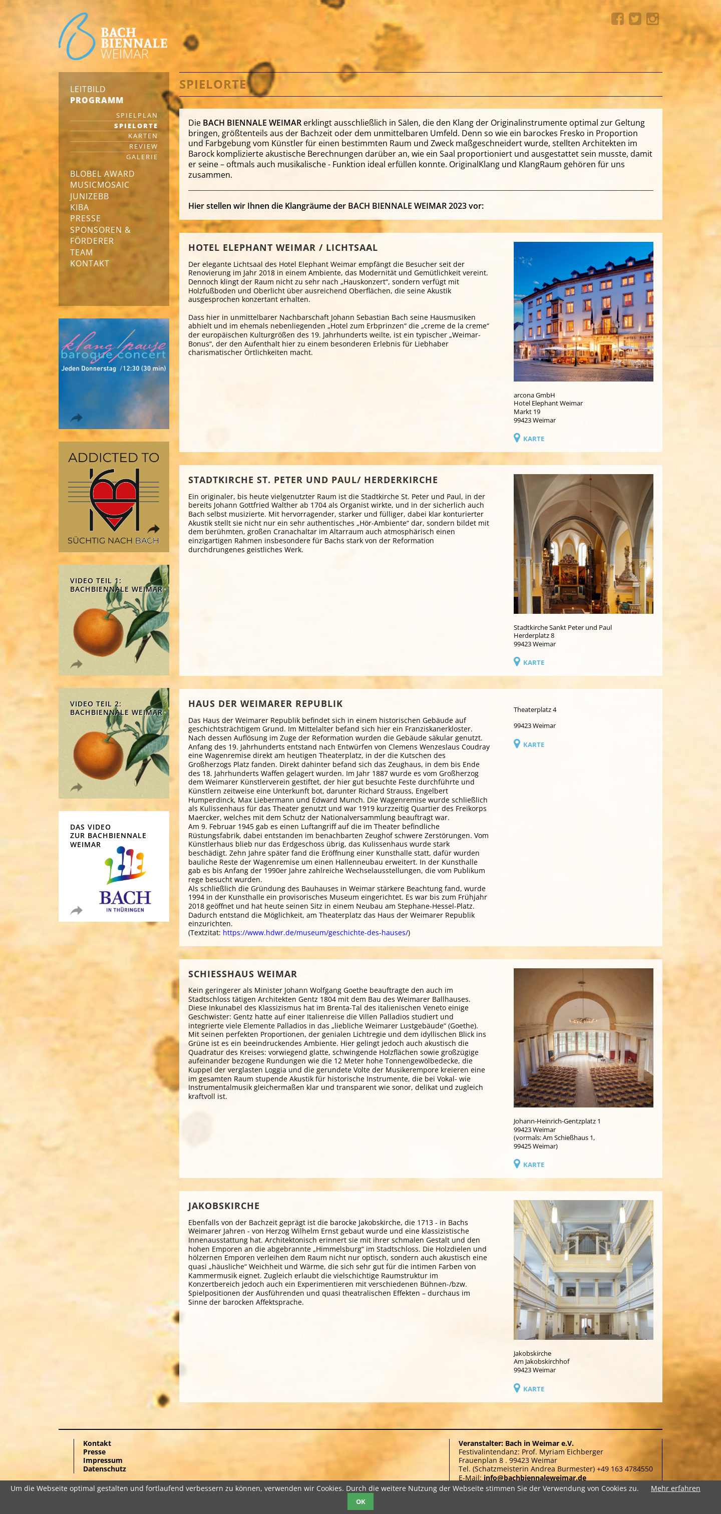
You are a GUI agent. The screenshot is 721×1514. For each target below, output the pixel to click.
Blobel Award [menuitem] (102, 173)
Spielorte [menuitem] (136, 126)
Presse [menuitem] (85, 218)
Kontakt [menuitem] (90, 263)
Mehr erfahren (675, 1488)
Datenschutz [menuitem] (104, 1468)
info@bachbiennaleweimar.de (535, 1477)
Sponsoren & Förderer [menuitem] (100, 235)
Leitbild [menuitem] (88, 89)
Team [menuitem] (81, 252)
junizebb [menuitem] (89, 196)
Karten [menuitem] (143, 136)
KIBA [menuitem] (79, 207)
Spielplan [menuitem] (137, 116)
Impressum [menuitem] (103, 1460)
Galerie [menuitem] (142, 157)
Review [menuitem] (143, 147)
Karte (533, 438)
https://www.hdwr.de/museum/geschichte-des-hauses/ (315, 932)
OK (361, 1501)
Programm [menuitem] (97, 100)
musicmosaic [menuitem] (100, 184)
